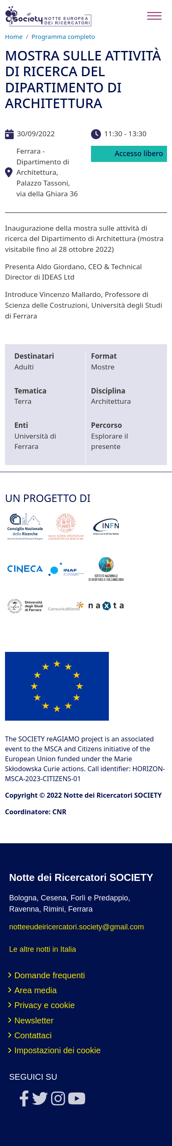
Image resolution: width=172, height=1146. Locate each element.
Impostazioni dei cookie (57, 1050)
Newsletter (33, 1020)
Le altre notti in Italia (42, 949)
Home (13, 36)
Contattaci (33, 1035)
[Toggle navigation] (154, 16)
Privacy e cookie (44, 1005)
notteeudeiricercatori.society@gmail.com (76, 927)
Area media (35, 990)
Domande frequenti (49, 975)
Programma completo (63, 36)
